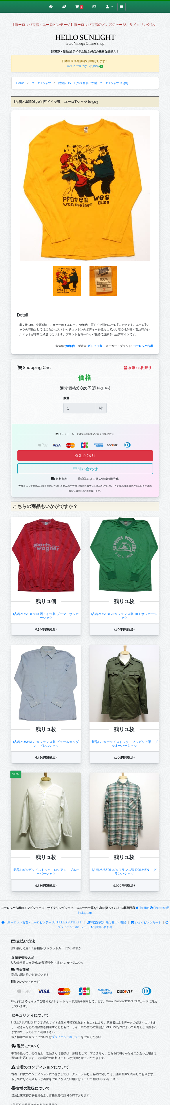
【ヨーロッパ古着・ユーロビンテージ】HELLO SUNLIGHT (42, 922)
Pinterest (158, 907)
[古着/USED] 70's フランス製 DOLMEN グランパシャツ (124, 872)
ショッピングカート (146, 922)
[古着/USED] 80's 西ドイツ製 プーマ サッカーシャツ (46, 616)
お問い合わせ (101, 927)
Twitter (142, 907)
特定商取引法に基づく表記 (106, 922)
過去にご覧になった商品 (85, 66)
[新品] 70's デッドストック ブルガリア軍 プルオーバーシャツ (124, 744)
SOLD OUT (84, 455)
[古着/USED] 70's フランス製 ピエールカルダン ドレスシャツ (45, 744)
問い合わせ (85, 468)
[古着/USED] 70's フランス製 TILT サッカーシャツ (124, 616)
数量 (66, 398)
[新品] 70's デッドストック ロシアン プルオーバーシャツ (45, 872)
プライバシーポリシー (66, 1037)
